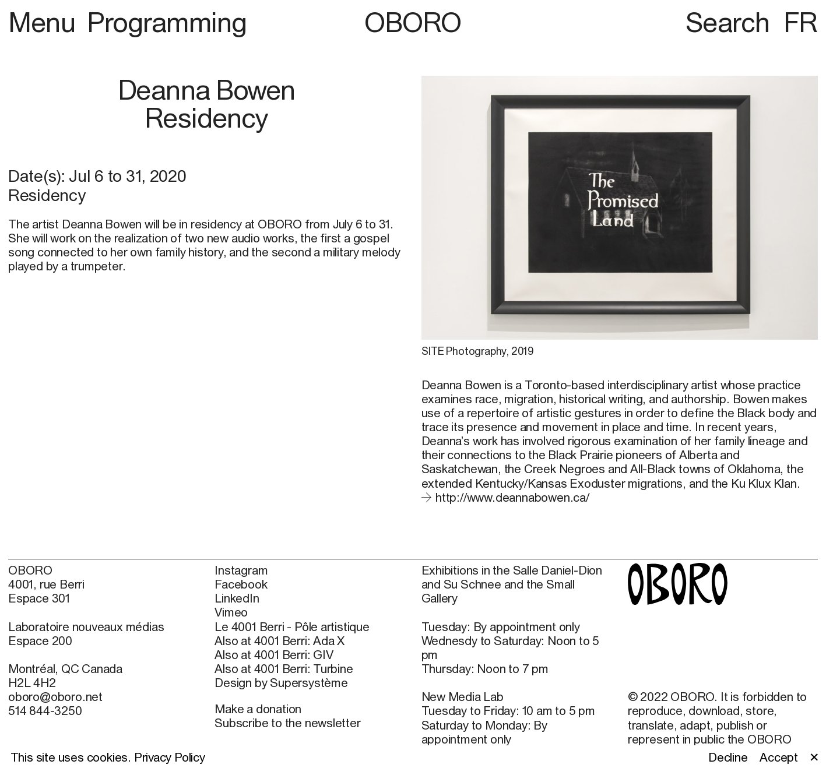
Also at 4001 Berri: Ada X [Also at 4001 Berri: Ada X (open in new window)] (280, 640)
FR (800, 22)
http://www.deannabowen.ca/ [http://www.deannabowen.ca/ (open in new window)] (512, 497)
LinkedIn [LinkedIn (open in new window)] (237, 598)
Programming (167, 22)
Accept (779, 757)
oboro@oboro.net (55, 696)
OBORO (413, 22)
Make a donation (258, 709)
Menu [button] (45, 22)
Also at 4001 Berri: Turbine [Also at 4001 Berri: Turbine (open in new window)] (284, 668)
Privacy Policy (169, 757)
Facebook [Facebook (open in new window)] (241, 584)
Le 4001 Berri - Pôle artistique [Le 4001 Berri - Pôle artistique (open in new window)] (292, 626)
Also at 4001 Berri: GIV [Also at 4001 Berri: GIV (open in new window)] (274, 654)
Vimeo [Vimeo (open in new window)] (231, 612)
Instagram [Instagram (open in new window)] (241, 570)
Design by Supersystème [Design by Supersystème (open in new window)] (281, 682)
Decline (728, 757)
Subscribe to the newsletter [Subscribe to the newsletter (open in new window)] (287, 723)
